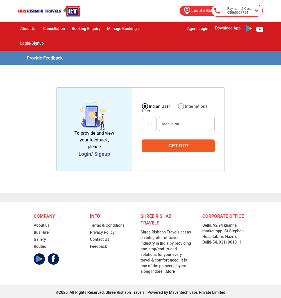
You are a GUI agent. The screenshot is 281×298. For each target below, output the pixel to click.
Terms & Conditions (107, 225)
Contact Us (99, 239)
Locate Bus (198, 11)
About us (41, 225)
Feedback (98, 246)
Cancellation (54, 28)
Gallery (40, 239)
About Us (28, 28)
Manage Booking (123, 28)
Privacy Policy (102, 232)
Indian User (159, 106)
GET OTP (178, 145)
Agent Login (197, 28)
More (170, 271)
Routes (40, 246)
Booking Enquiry (86, 28)
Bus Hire (41, 232)
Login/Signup (32, 43)
